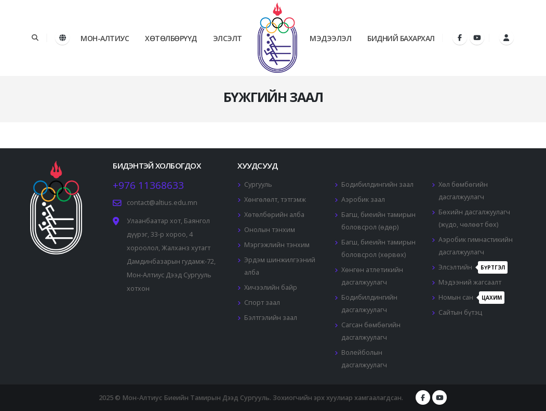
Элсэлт (227, 38)
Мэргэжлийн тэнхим (277, 244)
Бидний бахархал (401, 38)
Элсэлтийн (473, 267)
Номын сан (471, 297)
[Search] (35, 38)
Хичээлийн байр (270, 287)
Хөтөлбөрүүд (171, 38)
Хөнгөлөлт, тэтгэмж (275, 199)
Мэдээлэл (330, 38)
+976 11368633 (148, 185)
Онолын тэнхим (269, 229)
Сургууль (258, 184)
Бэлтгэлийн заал (270, 317)
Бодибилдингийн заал (377, 184)
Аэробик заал (363, 199)
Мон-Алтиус (105, 38)
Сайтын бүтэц (460, 312)
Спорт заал (262, 302)
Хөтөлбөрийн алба (274, 214)
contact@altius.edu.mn (162, 202)
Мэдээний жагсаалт (469, 282)
